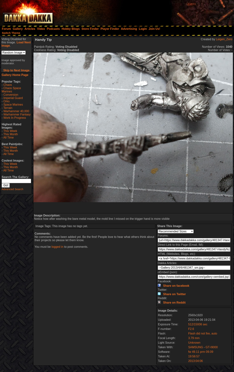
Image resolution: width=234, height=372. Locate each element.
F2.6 (191, 328)
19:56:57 (193, 356)
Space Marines (13, 104)
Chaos (7, 84)
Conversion (10, 94)
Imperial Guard (13, 98)
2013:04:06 (195, 360)
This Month (10, 134)
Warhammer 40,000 (16, 111)
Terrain (7, 107)
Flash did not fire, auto (202, 333)
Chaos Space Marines (11, 90)
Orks (6, 101)
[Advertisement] (185, 11)
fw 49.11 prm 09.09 (200, 351)
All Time (8, 137)
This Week (10, 130)
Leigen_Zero (224, 39)
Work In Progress (14, 117)
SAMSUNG (196, 347)
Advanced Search (12, 189)
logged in (57, 246)
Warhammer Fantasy (17, 114)
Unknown (194, 342)
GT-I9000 (212, 347)
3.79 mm (193, 338)
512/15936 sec (197, 324)
